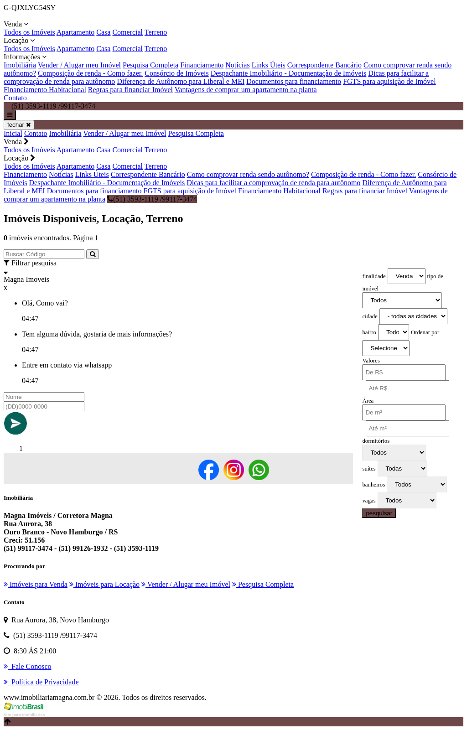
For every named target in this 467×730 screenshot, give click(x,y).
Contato (15, 98)
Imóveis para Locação (104, 584)
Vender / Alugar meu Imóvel (79, 65)
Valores (370, 360)
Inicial (13, 133)
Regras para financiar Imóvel (130, 89)
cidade (369, 316)
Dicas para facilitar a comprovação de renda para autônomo (273, 182)
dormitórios (375, 441)
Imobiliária (20, 65)
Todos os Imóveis (29, 32)
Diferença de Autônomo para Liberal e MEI (180, 81)
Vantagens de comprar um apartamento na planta (246, 89)
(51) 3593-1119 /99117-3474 (152, 199)
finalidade (373, 276)
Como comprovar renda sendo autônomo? (248, 174)
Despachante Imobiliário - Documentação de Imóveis (289, 73)
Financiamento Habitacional (45, 89)
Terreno (156, 32)
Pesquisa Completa (150, 65)
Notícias (237, 65)
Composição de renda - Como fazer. (90, 73)
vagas (368, 500)
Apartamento (76, 32)
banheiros (373, 484)
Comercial (127, 32)
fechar (19, 124)
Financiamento (201, 65)
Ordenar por (425, 332)
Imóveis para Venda (35, 584)
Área (368, 401)
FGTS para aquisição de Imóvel (389, 81)
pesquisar (379, 513)
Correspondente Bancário (324, 65)
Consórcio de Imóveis (176, 73)
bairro (369, 332)
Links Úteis (268, 65)
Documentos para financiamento (293, 81)
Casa (103, 32)
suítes (368, 469)
